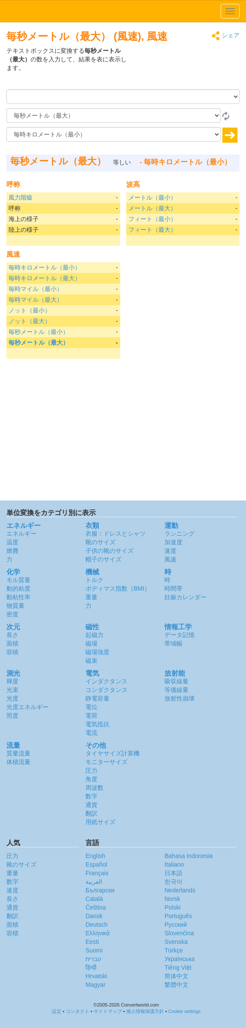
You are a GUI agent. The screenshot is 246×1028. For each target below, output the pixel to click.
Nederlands (179, 890)
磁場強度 (97, 652)
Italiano (174, 864)
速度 (170, 550)
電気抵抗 (97, 724)
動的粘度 (18, 588)
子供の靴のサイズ (109, 550)
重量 (91, 597)
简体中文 (176, 976)
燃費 (12, 550)
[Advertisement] (186, 67)
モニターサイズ (106, 761)
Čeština (95, 907)
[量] (123, 96)
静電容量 (97, 698)
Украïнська (179, 958)
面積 (12, 643)
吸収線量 (176, 681)
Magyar (95, 984)
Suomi (94, 950)
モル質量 (18, 579)
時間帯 (173, 588)
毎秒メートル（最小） (39, 331)
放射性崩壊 (179, 698)
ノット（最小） (30, 310)
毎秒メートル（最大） (39, 342)
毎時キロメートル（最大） (45, 278)
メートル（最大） (152, 208)
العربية (93, 881)
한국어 (173, 881)
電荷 (91, 715)
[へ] (113, 134)
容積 (12, 652)
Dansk (94, 916)
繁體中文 (176, 984)
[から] (113, 115)
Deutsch (96, 924)
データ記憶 (179, 634)
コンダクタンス (106, 689)
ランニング (179, 533)
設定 (56, 1011)
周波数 (94, 787)
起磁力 (94, 634)
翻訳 (91, 813)
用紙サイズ (100, 822)
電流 (91, 732)
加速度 (173, 542)
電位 (91, 707)
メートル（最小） (152, 197)
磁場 (91, 643)
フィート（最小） (152, 218)
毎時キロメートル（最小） (45, 267)
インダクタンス (106, 681)
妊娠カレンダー (185, 597)
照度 (12, 715)
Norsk (172, 898)
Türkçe (173, 950)
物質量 (15, 605)
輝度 (12, 681)
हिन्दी (91, 967)
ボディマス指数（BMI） (117, 588)
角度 (91, 779)
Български (99, 890)
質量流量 (18, 753)
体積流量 (18, 761)
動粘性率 (18, 597)
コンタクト (77, 1011)
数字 (91, 796)
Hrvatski (96, 976)
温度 (12, 542)
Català (94, 898)
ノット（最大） (30, 321)
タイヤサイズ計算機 (112, 753)
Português (178, 916)
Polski (172, 907)
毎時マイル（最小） (36, 288)
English (95, 855)
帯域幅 (173, 643)
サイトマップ (108, 1011)
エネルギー (21, 533)
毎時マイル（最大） (36, 299)
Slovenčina (179, 933)
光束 (12, 689)
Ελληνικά (97, 933)
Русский (175, 924)
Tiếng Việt (177, 967)
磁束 (91, 660)
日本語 (173, 873)
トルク (94, 579)
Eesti (92, 941)
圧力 (91, 770)
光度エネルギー (27, 707)
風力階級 (21, 197)
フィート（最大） (152, 229)
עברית (93, 958)
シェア (226, 35)
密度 (12, 614)
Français (97, 873)
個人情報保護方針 (145, 1011)
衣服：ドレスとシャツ (115, 533)
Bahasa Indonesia (188, 855)
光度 (12, 698)
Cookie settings (184, 1011)
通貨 (91, 804)
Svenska (176, 941)
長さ (12, 634)
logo (123, 11)
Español (96, 864)
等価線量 (176, 689)
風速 (170, 559)
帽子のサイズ (103, 559)
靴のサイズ (100, 542)
